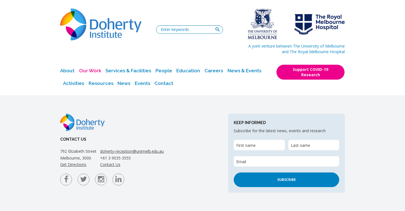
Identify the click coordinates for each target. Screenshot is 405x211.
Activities (73, 83)
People (164, 70)
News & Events (244, 70)
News (124, 83)
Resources (101, 83)
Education (188, 70)
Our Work (90, 70)
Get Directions (73, 164)
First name (246, 145)
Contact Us (110, 164)
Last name (300, 145)
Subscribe (286, 179)
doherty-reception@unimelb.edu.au (132, 151)
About (67, 70)
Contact (163, 83)
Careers (213, 70)
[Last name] (313, 145)
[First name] (259, 145)
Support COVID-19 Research (310, 72)
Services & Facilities (128, 70)
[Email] (286, 161)
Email (241, 161)
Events (142, 83)
